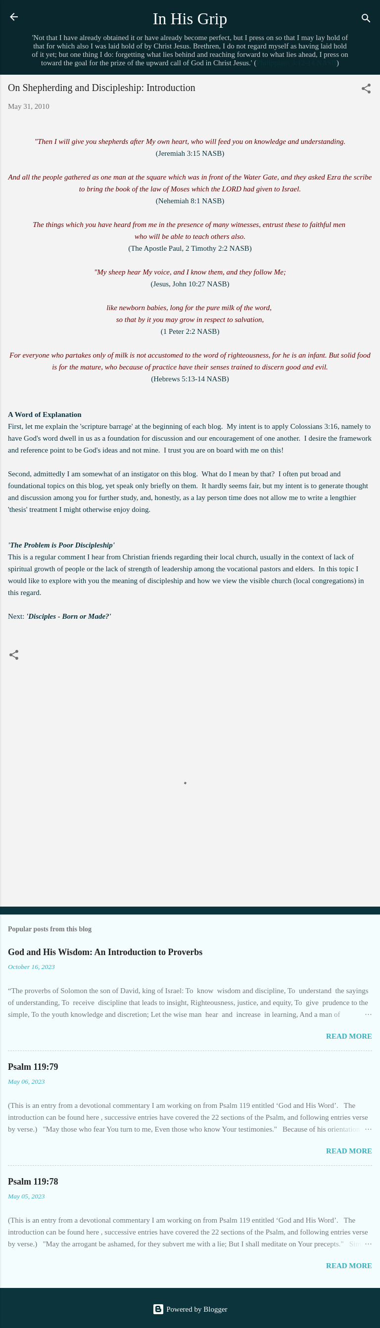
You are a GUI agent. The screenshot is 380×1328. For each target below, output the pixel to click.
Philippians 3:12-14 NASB (296, 63)
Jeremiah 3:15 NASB (190, 153)
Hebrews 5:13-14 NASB (190, 379)
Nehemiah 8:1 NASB (190, 201)
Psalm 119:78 (33, 1182)
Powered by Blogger (189, 1309)
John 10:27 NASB (200, 284)
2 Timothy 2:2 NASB (217, 248)
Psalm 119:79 (33, 1067)
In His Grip (190, 19)
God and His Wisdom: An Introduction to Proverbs (105, 952)
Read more (349, 1036)
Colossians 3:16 (313, 426)
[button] (366, 90)
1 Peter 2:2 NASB (190, 331)
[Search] (366, 20)
